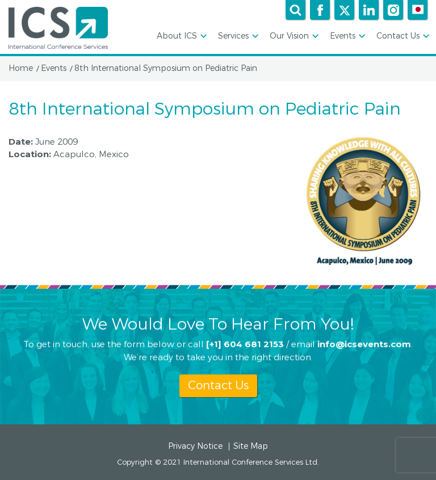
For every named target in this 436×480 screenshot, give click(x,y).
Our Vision (293, 36)
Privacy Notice (195, 446)
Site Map (250, 446)
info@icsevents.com (364, 343)
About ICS (181, 36)
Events (346, 36)
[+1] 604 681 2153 (245, 343)
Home (21, 69)
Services (237, 36)
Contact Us (401, 36)
